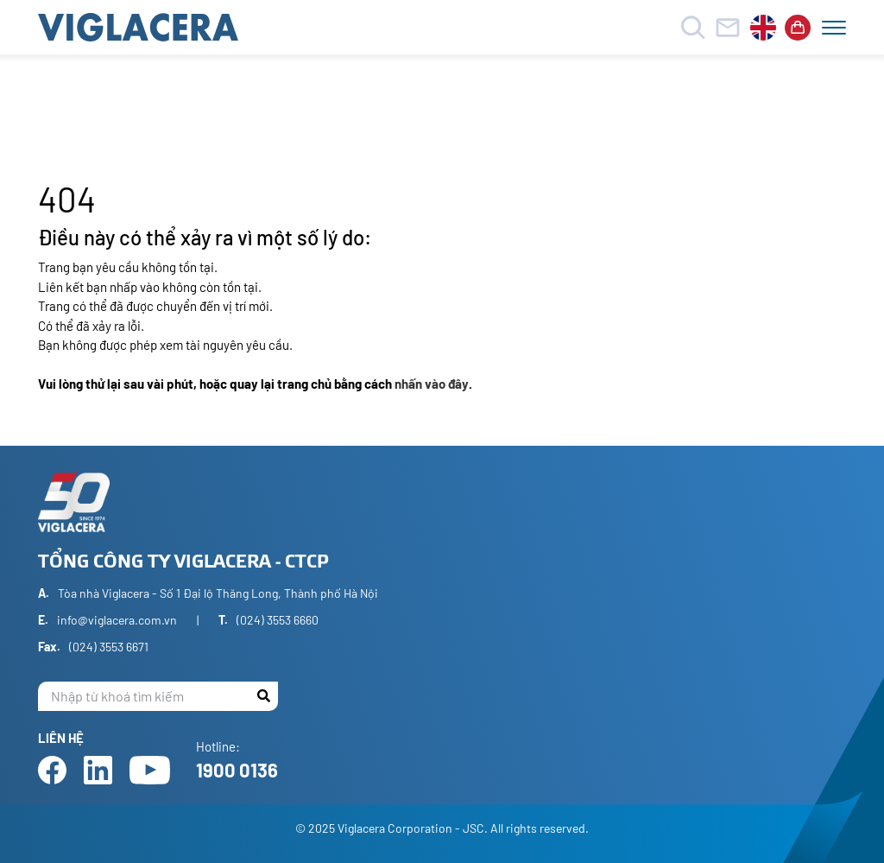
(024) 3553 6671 (108, 646)
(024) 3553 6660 (278, 619)
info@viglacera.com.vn (117, 619)
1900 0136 (237, 769)
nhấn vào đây (432, 383)
